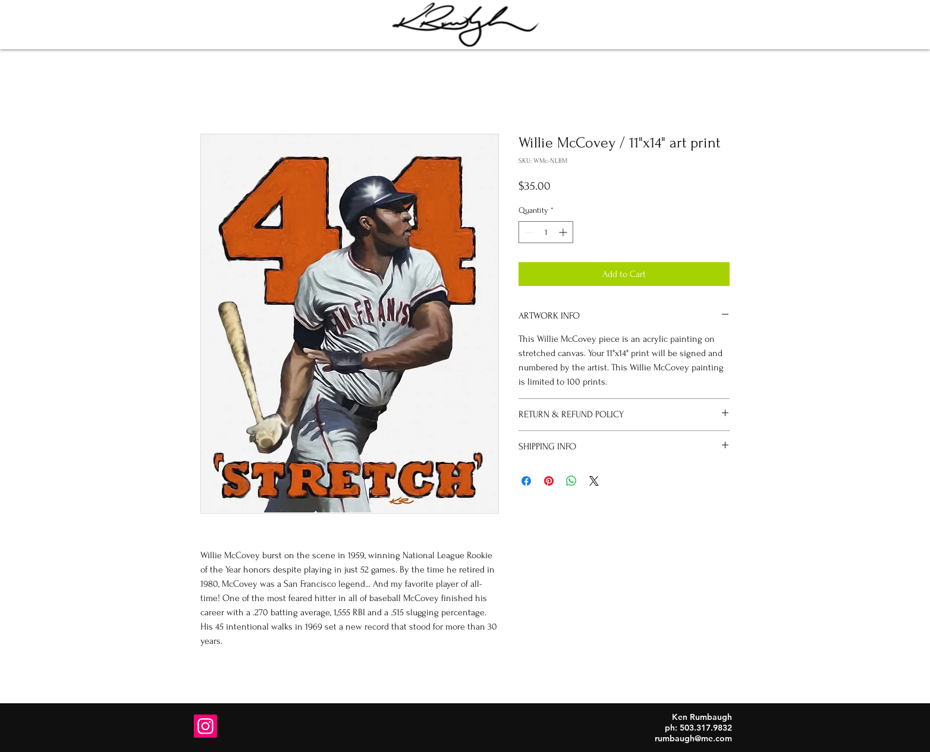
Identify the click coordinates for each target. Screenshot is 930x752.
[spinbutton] (546, 232)
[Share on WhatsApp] (571, 481)
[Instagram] (205, 726)
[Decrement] (527, 232)
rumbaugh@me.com (693, 738)
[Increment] (564, 232)
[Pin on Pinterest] (549, 481)
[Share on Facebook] (526, 481)
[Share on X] (594, 481)
